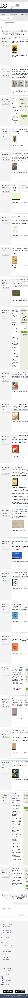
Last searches (5, 904)
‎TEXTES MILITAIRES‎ (18, 467)
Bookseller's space (22, 1)
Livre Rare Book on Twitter (6, 977)
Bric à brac (5, 957)
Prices (4, 955)
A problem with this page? (6, 971)
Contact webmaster (6, 968)
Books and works (8, 11)
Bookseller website (6, 948)
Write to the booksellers (9, 1)
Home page (2, 11)
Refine (25, 29)
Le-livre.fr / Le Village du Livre (24, 312)
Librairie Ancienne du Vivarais (23, 101)
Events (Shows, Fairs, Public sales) (6, 933)
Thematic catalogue (13, 14)
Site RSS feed (5, 984)
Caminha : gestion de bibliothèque (6, 952)
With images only (5, 25)
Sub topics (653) (19, 18)
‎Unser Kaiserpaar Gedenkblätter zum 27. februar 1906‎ (16, 797)
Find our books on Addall (6, 941)
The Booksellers (15, 11)
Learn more (19, 996)
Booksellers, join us (6, 945)
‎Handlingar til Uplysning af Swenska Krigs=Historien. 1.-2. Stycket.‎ (17, 872)
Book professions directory (23, 11)
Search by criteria (12, 8)
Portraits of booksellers (6, 930)
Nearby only (4, 27)
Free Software (6, 959)
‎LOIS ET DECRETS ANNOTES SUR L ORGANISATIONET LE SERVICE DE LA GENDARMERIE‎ (17, 671)
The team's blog (5, 966)
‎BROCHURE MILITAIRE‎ (18, 217)
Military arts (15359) (6, 18)
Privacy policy (5, 974)
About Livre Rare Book (6, 964)
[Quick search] (14, 5)
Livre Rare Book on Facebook (6, 981)
